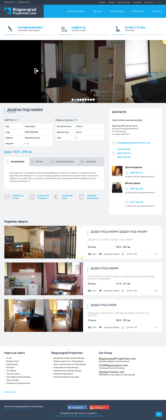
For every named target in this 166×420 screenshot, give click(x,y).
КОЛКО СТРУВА (143, 30)
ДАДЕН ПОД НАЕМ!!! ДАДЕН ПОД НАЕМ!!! (119, 231)
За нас (111, 2)
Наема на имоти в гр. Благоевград (68, 361)
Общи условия (12, 380)
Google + (100, 408)
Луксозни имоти (13, 374)
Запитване (91, 162)
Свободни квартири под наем (66, 377)
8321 (94, 291)
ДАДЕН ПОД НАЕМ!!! (105, 268)
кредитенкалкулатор (93, 196)
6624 (94, 254)
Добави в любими (111, 254)
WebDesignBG (10, 392)
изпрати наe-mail (17, 196)
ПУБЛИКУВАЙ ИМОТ (35, 30)
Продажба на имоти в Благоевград (69, 358)
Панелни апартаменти (63, 374)
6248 (94, 327)
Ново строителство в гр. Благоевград (70, 364)
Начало (102, 2)
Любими (137, 11)
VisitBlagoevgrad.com (117, 366)
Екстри (39, 162)
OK (159, 414)
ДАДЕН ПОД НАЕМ (103, 305)
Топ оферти (11, 371)
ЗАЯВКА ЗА (89, 30)
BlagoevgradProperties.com (117, 359)
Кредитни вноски (65, 162)
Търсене (97, 11)
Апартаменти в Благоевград (66, 367)
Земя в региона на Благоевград (67, 371)
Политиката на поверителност (89, 416)
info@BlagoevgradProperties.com (133, 143)
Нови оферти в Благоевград (18, 377)
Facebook (78, 408)
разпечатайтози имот (43, 196)
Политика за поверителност (18, 383)
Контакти (137, 2)
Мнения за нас (123, 2)
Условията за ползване (64, 416)
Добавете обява (76, 11)
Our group (148, 2)
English (159, 2)
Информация (17, 162)
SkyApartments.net (117, 373)
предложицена (67, 196)
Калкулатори (116, 11)
